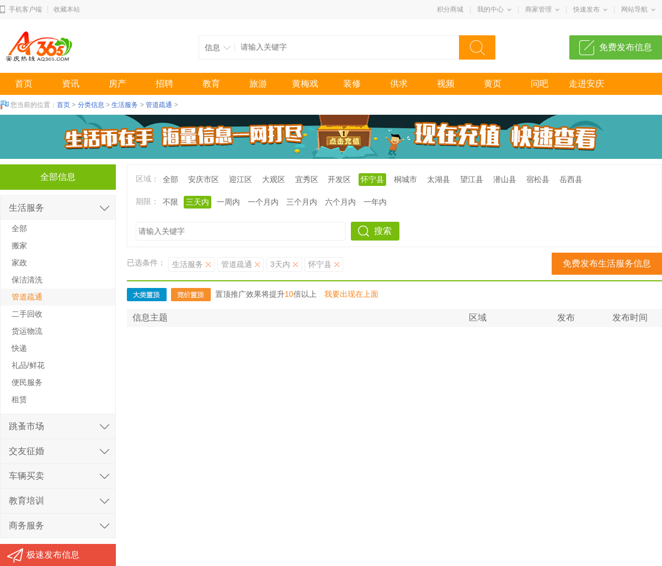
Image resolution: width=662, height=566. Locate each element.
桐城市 (405, 179)
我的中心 (490, 9)
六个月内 (340, 201)
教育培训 (26, 500)
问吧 (539, 83)
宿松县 (537, 179)
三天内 (197, 201)
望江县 (471, 179)
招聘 (164, 83)
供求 (399, 83)
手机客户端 (25, 9)
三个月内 (301, 201)
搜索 (383, 231)
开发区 (339, 179)
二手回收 (27, 313)
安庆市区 (203, 179)
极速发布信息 (52, 554)
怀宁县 (372, 179)
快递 (19, 348)
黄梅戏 (305, 83)
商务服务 (26, 525)
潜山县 (504, 179)
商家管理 (538, 9)
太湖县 (438, 179)
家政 (19, 262)
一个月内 (263, 201)
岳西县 (571, 179)
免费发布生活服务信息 (607, 263)
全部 (170, 179)
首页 (24, 83)
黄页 (492, 83)
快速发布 (586, 9)
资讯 (70, 83)
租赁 (19, 399)
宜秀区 (306, 179)
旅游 (258, 83)
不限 (170, 201)
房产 (117, 83)
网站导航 (634, 9)
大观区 (273, 179)
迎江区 (240, 179)
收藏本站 (67, 9)
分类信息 (91, 105)
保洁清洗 (27, 279)
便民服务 (27, 382)
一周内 (228, 201)
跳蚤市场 (26, 426)
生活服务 (124, 105)
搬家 (19, 245)
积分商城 (450, 9)
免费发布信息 (625, 47)
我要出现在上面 (351, 294)
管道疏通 (159, 105)
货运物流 (27, 331)
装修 (352, 83)
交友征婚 (26, 451)
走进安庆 (586, 83)
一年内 (375, 201)
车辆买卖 (26, 475)
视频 (446, 83)
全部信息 (58, 176)
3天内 (280, 264)
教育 (211, 83)
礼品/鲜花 (28, 365)
